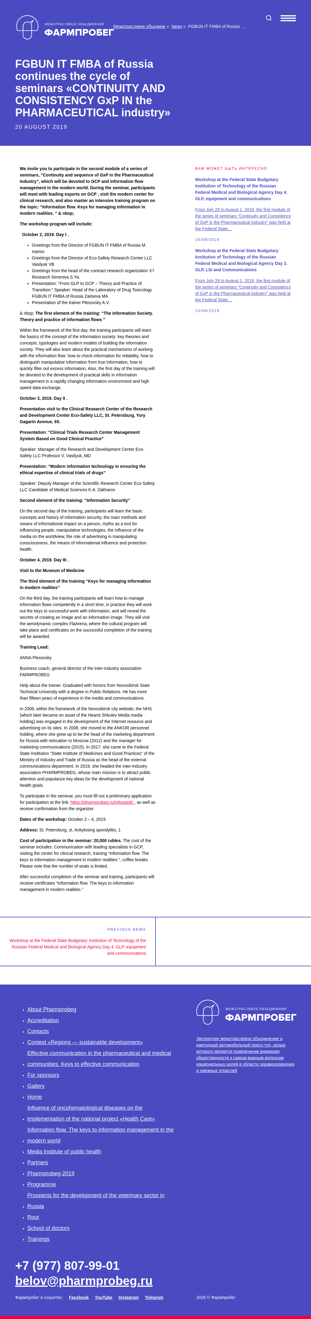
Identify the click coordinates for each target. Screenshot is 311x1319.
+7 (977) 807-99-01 (67, 1265)
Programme (41, 1184)
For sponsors (43, 1075)
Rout (33, 1217)
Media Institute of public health (64, 1152)
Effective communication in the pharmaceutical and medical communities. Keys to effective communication (99, 1058)
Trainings (38, 1239)
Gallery (36, 1086)
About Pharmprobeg (51, 1009)
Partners (37, 1163)
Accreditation (43, 1020)
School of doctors (48, 1228)
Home (34, 1097)
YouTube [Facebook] (103, 1297)
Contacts (38, 1031)
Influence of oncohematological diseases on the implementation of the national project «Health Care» (91, 1113)
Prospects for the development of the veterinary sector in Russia (95, 1200)
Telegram (154, 1297)
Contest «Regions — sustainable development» (85, 1042)
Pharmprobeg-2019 (50, 1173)
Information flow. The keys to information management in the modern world (100, 1135)
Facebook (79, 1297)
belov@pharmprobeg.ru (83, 1280)
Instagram (128, 1297)
